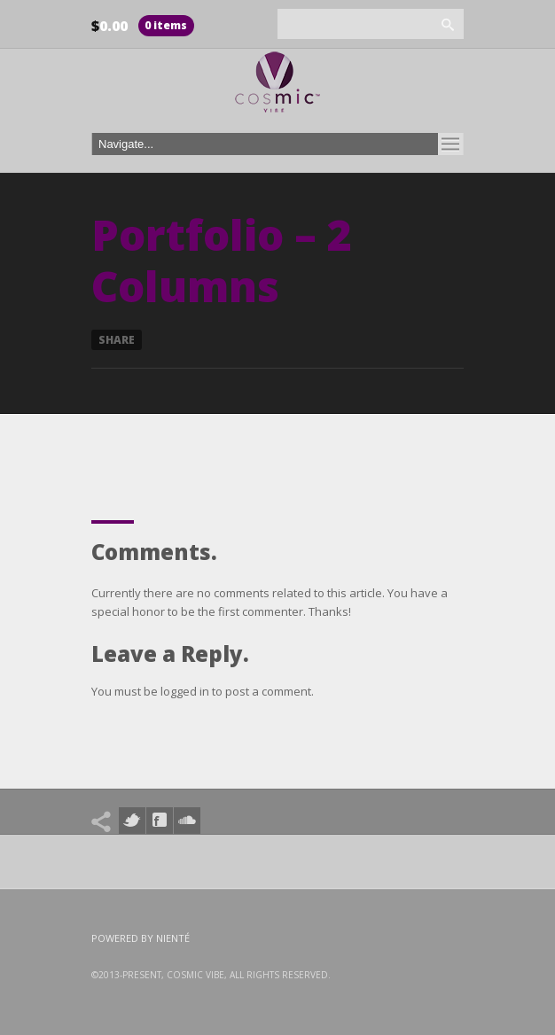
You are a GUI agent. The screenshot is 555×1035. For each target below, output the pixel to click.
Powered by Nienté (140, 938)
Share (116, 339)
